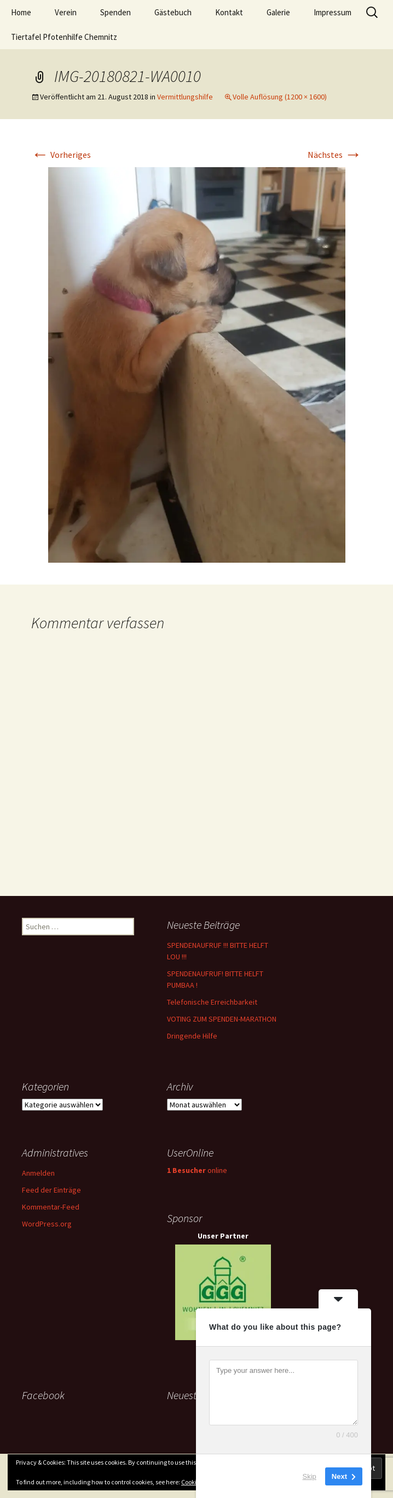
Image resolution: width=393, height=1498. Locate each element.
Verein (66, 12)
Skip (309, 1476)
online (197, 1170)
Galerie (278, 12)
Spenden (115, 12)
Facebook (43, 1395)
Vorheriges (61, 154)
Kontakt (229, 12)
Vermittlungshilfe (185, 97)
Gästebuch (173, 12)
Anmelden (38, 1173)
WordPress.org (47, 1224)
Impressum (332, 12)
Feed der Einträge (51, 1190)
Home (21, 12)
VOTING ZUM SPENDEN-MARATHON (221, 1019)
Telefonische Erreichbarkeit (212, 1002)
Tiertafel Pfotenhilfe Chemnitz (64, 37)
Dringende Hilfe (192, 1036)
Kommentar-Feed (50, 1207)
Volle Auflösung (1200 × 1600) (280, 97)
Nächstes (335, 154)
